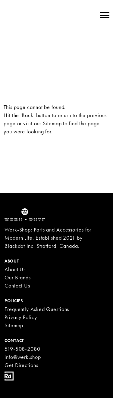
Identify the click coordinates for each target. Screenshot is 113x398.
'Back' (27, 115)
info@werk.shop (23, 356)
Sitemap (52, 123)
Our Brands (18, 277)
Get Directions (21, 365)
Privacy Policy (21, 317)
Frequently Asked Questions (37, 309)
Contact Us (17, 285)
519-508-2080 (22, 348)
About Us (15, 269)
